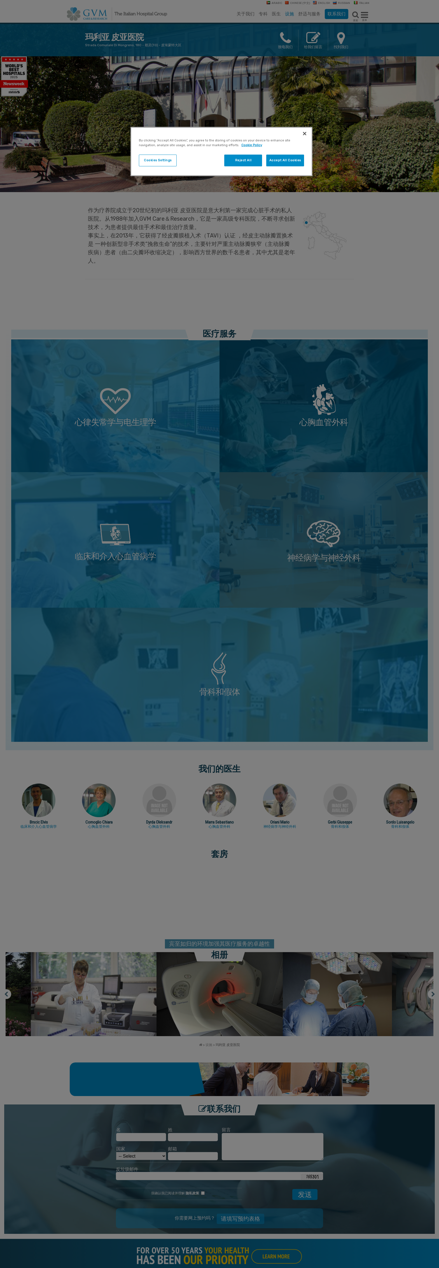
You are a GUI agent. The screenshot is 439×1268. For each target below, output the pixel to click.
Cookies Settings (158, 160)
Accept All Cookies (285, 160)
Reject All (243, 160)
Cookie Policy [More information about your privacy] (251, 145)
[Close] (304, 133)
